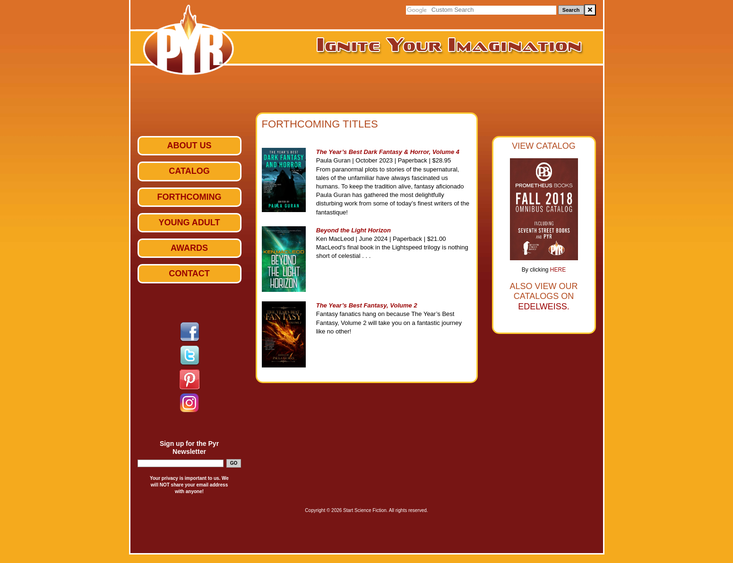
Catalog (189, 171)
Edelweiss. (543, 306)
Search (571, 10)
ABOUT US (189, 145)
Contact (189, 273)
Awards (189, 248)
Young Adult (189, 222)
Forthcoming (189, 197)
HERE (558, 269)
